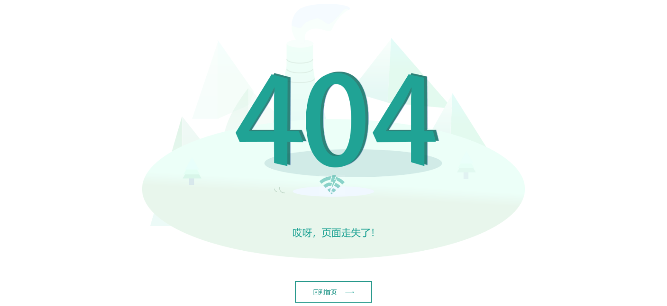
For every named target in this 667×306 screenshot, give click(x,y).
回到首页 (333, 292)
